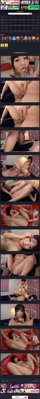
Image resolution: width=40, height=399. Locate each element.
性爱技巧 (37, 28)
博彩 (2, 17)
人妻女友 (15, 28)
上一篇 (6, 381)
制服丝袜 (24, 22)
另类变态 (37, 22)
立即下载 (26, 397)
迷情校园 (24, 28)
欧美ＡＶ (15, 19)
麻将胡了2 (24, 17)
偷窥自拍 (6, 25)
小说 (2, 28)
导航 (2, 31)
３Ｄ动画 (19, 19)
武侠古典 (19, 28)
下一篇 (34, 381)
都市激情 (6, 28)
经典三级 (28, 22)
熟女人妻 (24, 19)
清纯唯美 (28, 25)
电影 (2, 22)
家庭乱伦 (11, 28)
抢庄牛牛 (37, 17)
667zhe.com (20, 11)
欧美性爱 (19, 22)
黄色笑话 (33, 28)
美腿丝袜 (24, 25)
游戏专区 (19, 17)
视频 (2, 19)
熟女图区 (33, 25)
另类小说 (28, 28)
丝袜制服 (28, 19)
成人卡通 (15, 22)
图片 (2, 25)
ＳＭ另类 (37, 19)
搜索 (30, 13)
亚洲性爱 (6, 22)
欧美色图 (15, 25)
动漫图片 (19, 25)
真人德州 (11, 17)
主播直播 (33, 19)
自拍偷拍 (11, 19)
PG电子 (6, 17)
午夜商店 (38, 34)
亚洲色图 (11, 25)
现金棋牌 (33, 17)
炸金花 (29, 17)
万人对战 (15, 17)
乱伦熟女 (33, 22)
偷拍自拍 (11, 22)
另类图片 (37, 25)
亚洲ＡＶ (6, 19)
